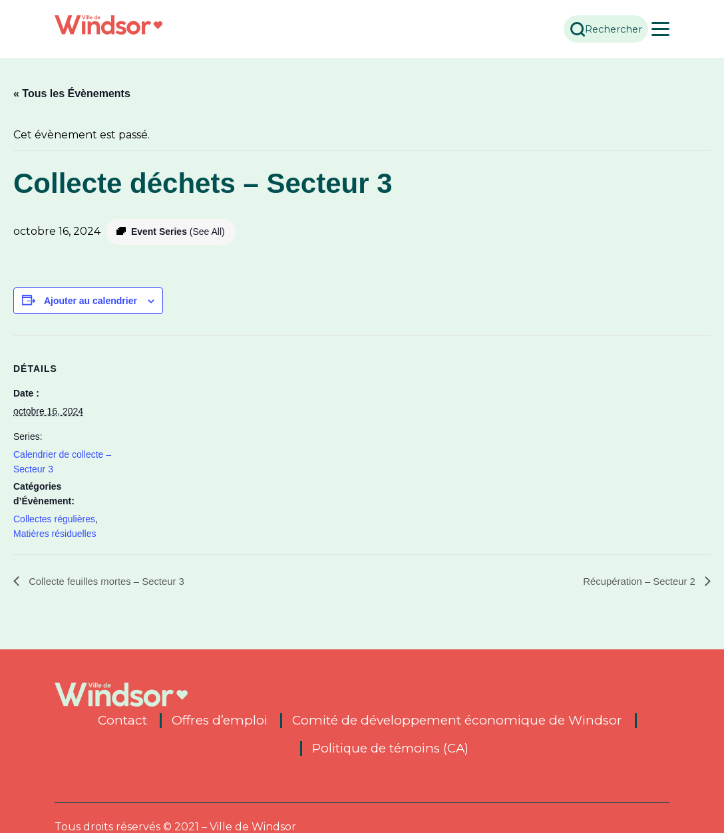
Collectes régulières (54, 519)
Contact (122, 720)
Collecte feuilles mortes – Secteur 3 (111, 581)
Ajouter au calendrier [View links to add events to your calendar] (90, 300)
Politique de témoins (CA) (390, 748)
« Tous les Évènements (71, 93)
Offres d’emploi (220, 720)
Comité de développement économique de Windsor (457, 720)
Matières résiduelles (54, 533)
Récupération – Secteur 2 (636, 581)
